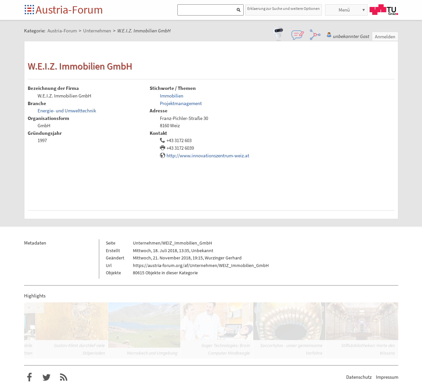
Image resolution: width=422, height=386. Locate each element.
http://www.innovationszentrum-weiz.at (207, 155)
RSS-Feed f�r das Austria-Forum (63, 377)
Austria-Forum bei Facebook (29, 377)
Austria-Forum (69, 10)
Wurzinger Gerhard (223, 258)
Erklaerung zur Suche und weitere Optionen (283, 8)
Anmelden (385, 36)
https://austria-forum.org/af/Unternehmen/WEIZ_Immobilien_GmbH (201, 265)
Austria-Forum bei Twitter (46, 377)
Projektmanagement (181, 103)
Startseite (30, 10)
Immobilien (171, 96)
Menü (344, 10)
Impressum (387, 377)
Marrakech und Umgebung (152, 353)
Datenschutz (359, 377)
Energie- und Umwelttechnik (67, 110)
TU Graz (384, 9)
